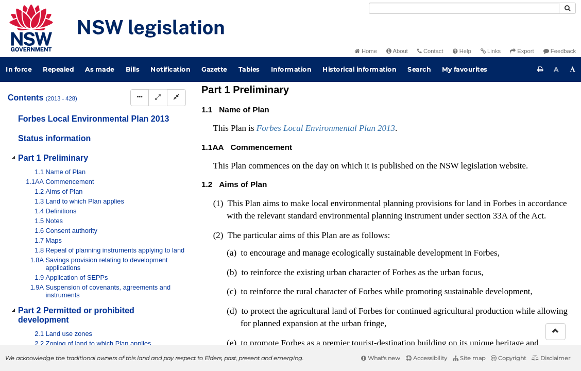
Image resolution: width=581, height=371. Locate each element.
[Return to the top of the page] (555, 331)
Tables (249, 69)
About (397, 51)
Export (522, 51)
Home (366, 51)
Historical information (359, 69)
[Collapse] (176, 97)
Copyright (508, 358)
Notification (170, 69)
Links (491, 51)
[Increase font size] (573, 69)
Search (419, 69)
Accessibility (426, 358)
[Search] (464, 8)
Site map (469, 358)
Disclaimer (551, 358)
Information (291, 69)
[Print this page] (540, 69)
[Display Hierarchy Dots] (139, 97)
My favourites (464, 69)
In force (18, 69)
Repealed (58, 69)
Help (462, 51)
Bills (133, 69)
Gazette (214, 69)
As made (99, 69)
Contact (430, 51)
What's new (380, 358)
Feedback (559, 51)
